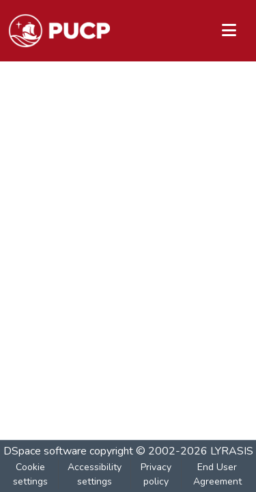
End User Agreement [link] (217, 474)
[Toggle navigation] (229, 31)
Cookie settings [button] (30, 474)
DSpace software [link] (45, 451)
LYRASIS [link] (231, 451)
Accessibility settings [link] (95, 474)
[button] (59, 31)
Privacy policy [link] (156, 474)
